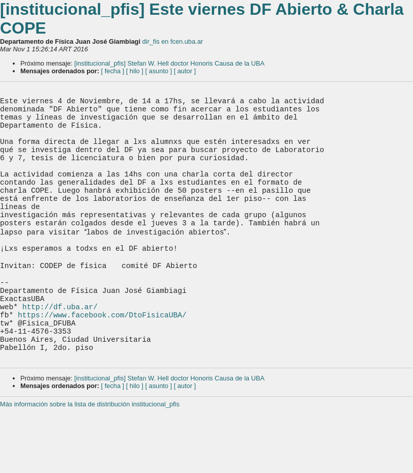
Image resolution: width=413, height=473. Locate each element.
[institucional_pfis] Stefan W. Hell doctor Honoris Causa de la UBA (169, 63)
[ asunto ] (158, 71)
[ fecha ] (113, 71)
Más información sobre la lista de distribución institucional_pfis (90, 469)
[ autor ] (185, 71)
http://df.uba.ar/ (60, 359)
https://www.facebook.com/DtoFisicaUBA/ (102, 369)
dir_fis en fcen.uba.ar (172, 41)
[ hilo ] (134, 71)
